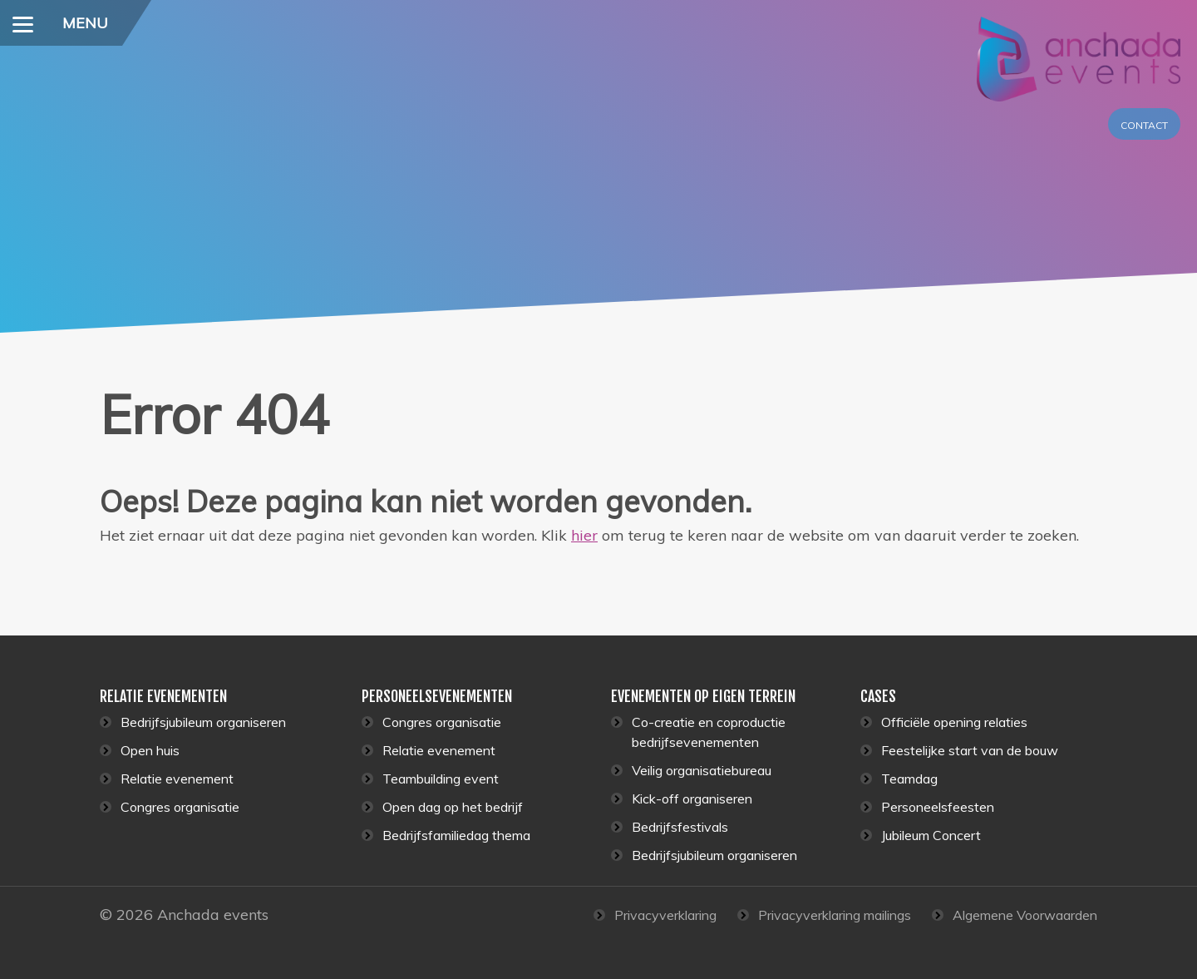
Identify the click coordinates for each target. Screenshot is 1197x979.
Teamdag (909, 778)
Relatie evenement (177, 778)
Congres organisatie (180, 807)
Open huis (150, 750)
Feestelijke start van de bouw (969, 750)
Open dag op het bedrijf (452, 807)
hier (584, 535)
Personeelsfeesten (937, 807)
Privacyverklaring (665, 915)
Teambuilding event (440, 778)
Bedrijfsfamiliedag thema (456, 835)
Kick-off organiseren (692, 798)
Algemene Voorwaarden (1025, 915)
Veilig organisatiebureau (701, 770)
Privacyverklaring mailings (834, 915)
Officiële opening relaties (954, 722)
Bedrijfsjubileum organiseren (203, 722)
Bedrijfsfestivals (680, 826)
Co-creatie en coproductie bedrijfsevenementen (709, 732)
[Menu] (23, 23)
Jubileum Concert (931, 835)
